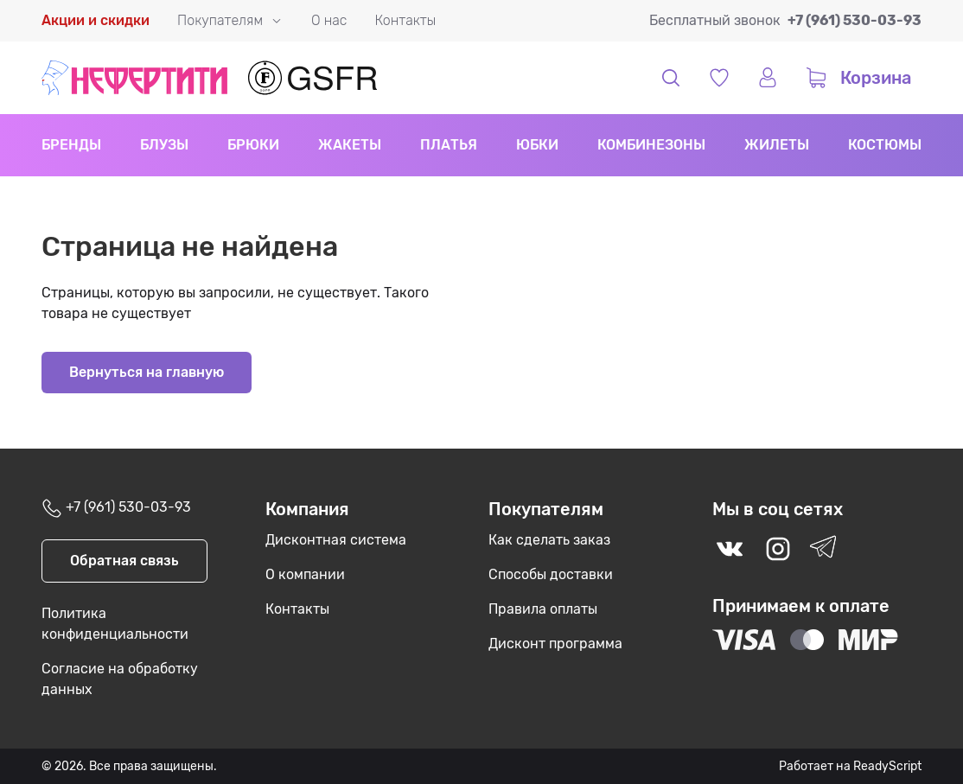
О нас (329, 20)
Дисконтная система (335, 540)
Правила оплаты (542, 609)
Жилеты (776, 145)
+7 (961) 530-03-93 (855, 20)
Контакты (405, 20)
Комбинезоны (651, 145)
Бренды (71, 145)
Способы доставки (550, 574)
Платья (448, 145)
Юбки (537, 145)
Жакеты (349, 145)
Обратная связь (124, 560)
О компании (305, 574)
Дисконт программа (555, 643)
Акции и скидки (95, 20)
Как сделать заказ (549, 540)
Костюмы (885, 145)
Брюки (253, 145)
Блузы (164, 145)
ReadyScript (887, 766)
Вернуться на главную (146, 372)
